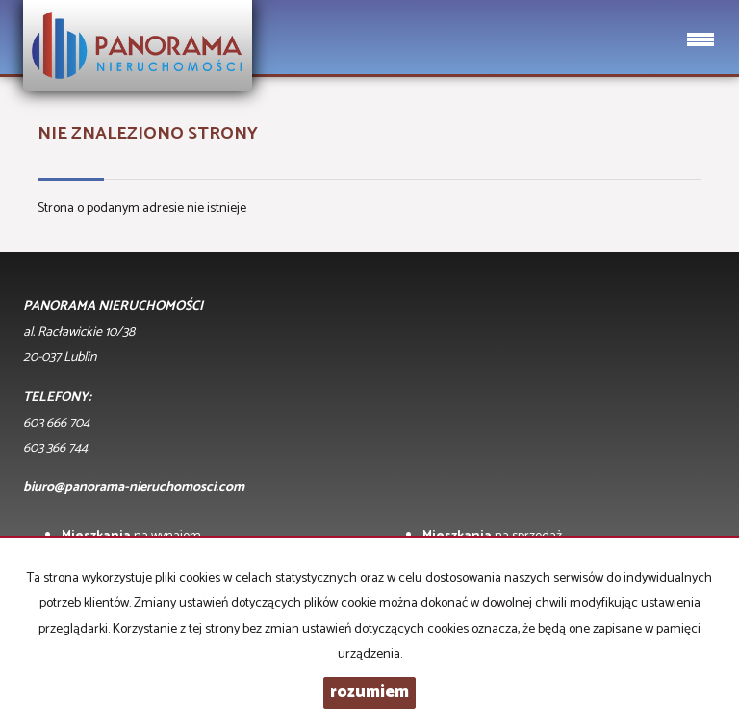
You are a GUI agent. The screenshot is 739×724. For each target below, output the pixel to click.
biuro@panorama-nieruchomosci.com (133, 488)
